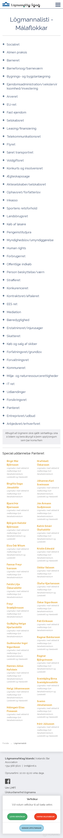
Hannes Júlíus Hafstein (18, 674)
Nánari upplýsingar (31, 828)
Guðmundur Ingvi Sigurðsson (18, 651)
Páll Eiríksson (49, 626)
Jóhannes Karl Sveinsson (49, 489)
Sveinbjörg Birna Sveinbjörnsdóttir (49, 686)
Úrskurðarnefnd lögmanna (20, 792)
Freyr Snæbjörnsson (18, 610)
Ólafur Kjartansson (49, 589)
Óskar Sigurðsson (49, 608)
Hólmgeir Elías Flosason (18, 714)
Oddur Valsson (49, 572)
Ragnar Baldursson (49, 643)
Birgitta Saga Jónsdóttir (18, 490)
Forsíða (6, 743)
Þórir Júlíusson (49, 730)
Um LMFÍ (10, 787)
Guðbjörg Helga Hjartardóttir (18, 630)
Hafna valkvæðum (45, 817)
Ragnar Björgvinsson (49, 664)
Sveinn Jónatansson (49, 709)
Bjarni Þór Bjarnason (18, 510)
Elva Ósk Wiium (18, 551)
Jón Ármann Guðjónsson (49, 511)
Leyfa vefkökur (17, 817)
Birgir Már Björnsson (18, 469)
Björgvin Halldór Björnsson (18, 531)
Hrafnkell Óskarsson (49, 468)
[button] (57, 4)
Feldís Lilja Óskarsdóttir (18, 591)
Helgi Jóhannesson (18, 694)
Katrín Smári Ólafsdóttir (49, 534)
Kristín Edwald (49, 554)
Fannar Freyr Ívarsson (18, 571)
